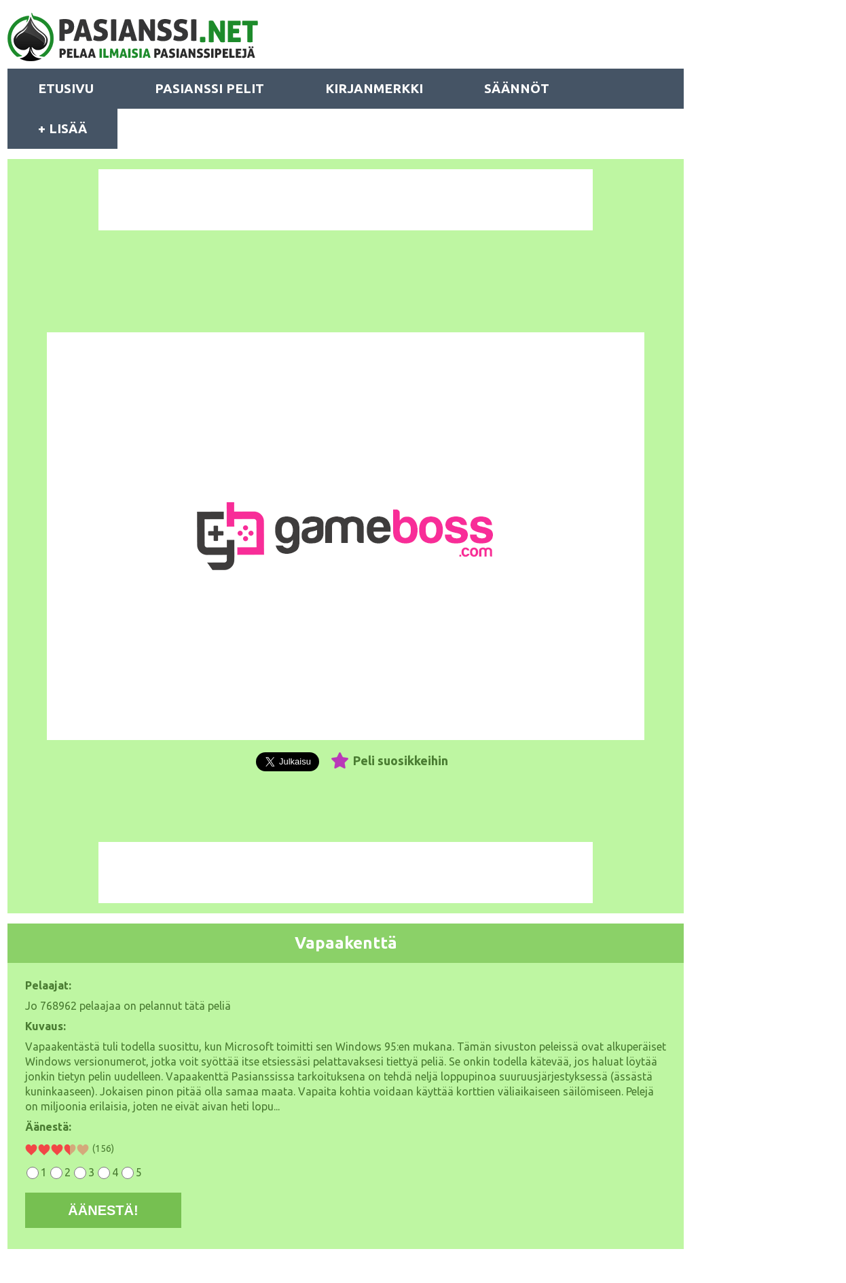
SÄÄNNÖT (516, 88)
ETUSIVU (66, 88)
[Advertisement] (345, 199)
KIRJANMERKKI (374, 88)
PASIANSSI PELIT (209, 88)
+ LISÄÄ (62, 128)
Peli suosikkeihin (400, 760)
